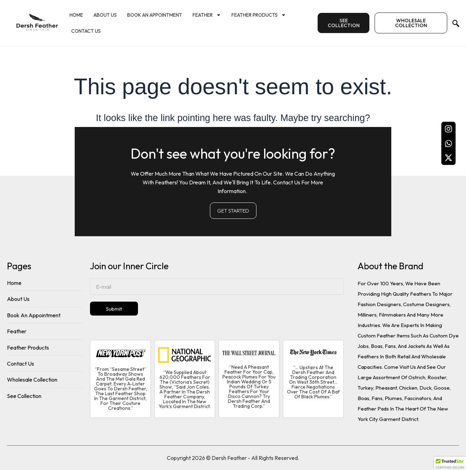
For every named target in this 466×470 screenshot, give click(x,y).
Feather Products (258, 15)
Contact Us (86, 31)
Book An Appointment (154, 15)
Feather (207, 15)
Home (76, 15)
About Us (105, 15)
